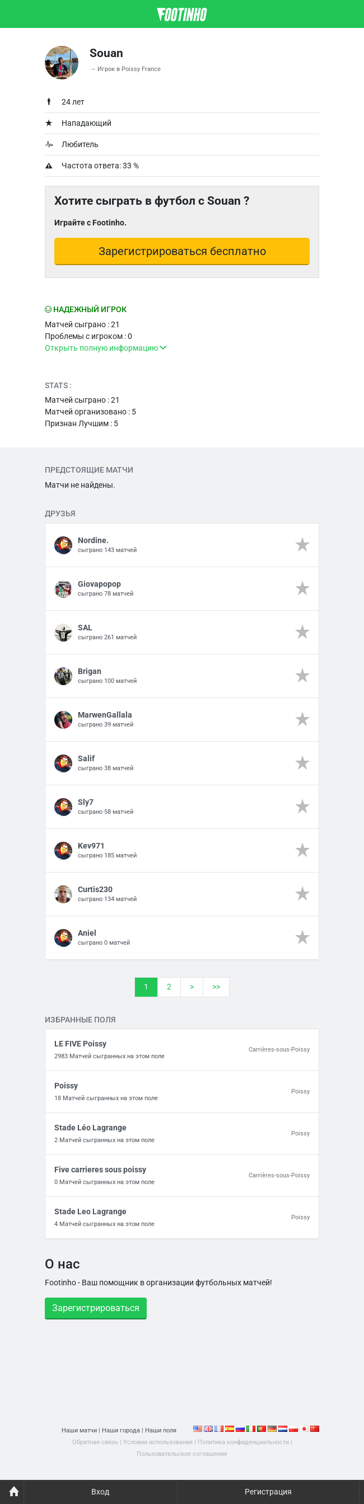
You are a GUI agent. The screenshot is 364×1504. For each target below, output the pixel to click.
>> (216, 986)
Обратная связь (95, 1442)
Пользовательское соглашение (182, 1454)
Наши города (121, 1430)
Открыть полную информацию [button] (105, 347)
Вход (100, 1491)
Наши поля (160, 1430)
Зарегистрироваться (95, 1308)
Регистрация (268, 1491)
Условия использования (158, 1442)
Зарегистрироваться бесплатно (182, 251)
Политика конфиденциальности (243, 1442)
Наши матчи (79, 1430)
